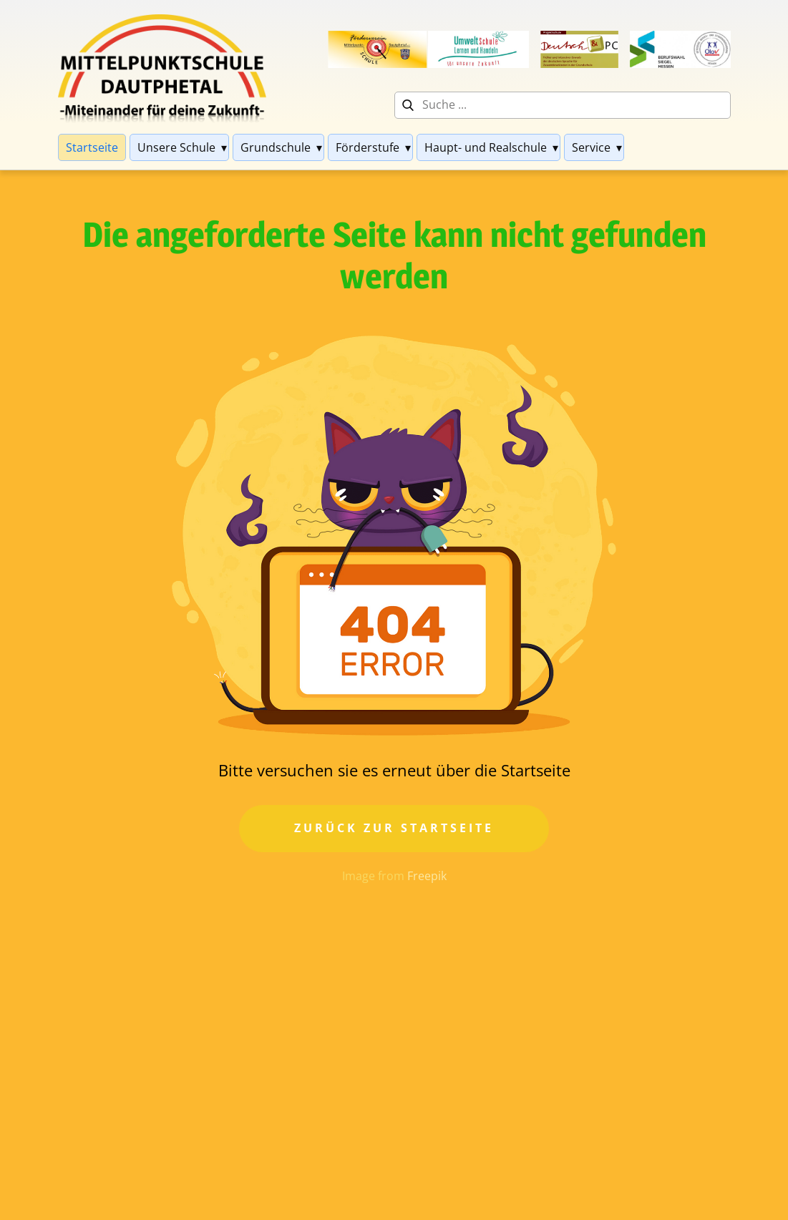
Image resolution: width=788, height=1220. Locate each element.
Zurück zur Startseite (394, 828)
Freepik (427, 876)
